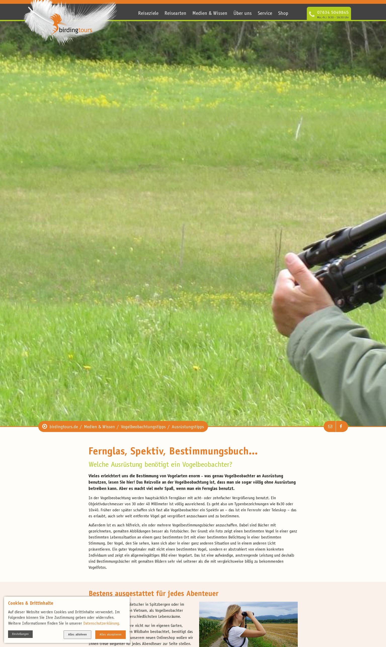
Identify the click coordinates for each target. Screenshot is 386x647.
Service (265, 13)
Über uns (242, 13)
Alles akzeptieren (110, 634)
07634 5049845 (333, 13)
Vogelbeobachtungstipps (143, 427)
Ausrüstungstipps (188, 427)
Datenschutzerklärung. (101, 624)
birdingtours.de (64, 427)
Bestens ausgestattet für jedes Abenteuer (153, 594)
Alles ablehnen (77, 634)
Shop (283, 13)
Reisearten (175, 13)
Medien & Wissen (209, 13)
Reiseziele (148, 13)
